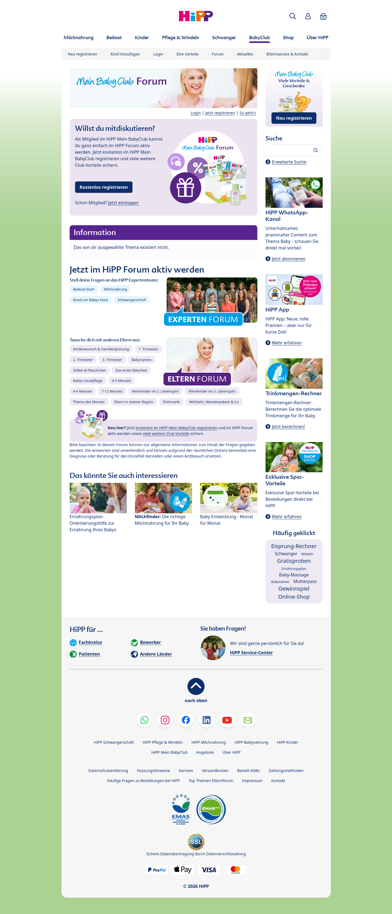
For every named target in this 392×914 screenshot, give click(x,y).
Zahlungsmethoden (286, 770)
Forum (218, 54)
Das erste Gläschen (131, 370)
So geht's (248, 112)
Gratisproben (294, 560)
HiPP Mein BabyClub (169, 752)
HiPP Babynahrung (251, 742)
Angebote (205, 752)
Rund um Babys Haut (90, 299)
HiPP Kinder (287, 742)
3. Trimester (112, 359)
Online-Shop (294, 596)
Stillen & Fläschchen (89, 370)
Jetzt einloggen (123, 203)
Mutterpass (305, 581)
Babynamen (142, 359)
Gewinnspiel (294, 588)
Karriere (186, 770)
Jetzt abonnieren (288, 259)
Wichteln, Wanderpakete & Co (214, 401)
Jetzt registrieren (220, 112)
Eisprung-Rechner (294, 546)
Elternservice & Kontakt (287, 54)
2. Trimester (83, 359)
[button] (292, 16)
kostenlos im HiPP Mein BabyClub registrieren (176, 427)
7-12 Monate (111, 391)
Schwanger (286, 554)
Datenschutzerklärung (108, 770)
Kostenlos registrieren (104, 187)
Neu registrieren (82, 54)
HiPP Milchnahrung (209, 742)
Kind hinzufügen (125, 54)
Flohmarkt (171, 401)
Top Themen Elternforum (211, 780)
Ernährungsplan (294, 568)
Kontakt (278, 780)
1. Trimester (148, 349)
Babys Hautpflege (88, 380)
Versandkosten (215, 770)
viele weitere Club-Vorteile (166, 433)
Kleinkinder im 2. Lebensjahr (155, 391)
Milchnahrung (115, 289)
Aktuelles (245, 54)
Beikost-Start (83, 289)
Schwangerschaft (132, 299)
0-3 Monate (121, 380)
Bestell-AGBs (248, 770)
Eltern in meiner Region (133, 401)
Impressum (252, 780)
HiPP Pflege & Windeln (163, 742)
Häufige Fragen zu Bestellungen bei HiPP (143, 780)
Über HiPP (232, 752)
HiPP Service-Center (251, 653)
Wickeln (307, 554)
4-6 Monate (82, 391)
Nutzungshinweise (153, 770)
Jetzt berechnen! (288, 427)
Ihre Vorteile (188, 54)
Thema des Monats (89, 401)
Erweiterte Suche (289, 162)
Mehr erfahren (287, 343)
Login (158, 54)
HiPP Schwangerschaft (114, 742)
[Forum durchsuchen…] (294, 150)
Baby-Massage (294, 575)
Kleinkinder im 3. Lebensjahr (212, 391)
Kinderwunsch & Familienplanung (101, 349)
